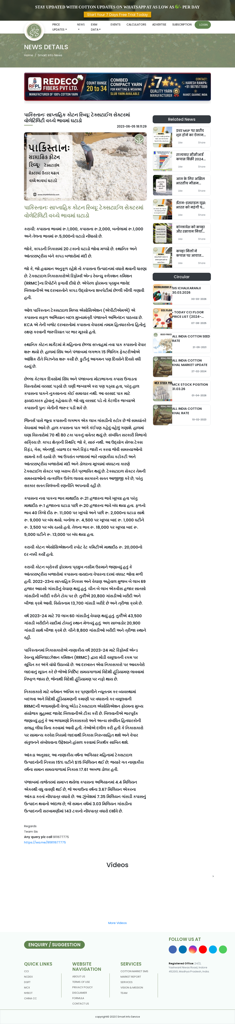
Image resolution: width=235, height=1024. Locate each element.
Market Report (131, 977)
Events (116, 24)
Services (127, 982)
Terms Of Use (81, 982)
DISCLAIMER (79, 993)
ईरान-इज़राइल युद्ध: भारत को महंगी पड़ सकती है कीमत (191, 207)
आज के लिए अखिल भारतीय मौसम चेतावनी (190, 183)
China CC (30, 998)
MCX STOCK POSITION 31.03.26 (190, 386)
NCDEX (28, 977)
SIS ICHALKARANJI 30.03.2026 (186, 290)
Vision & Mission (132, 987)
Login (203, 25)
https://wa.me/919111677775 (45, 842)
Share (201, 142)
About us (78, 976)
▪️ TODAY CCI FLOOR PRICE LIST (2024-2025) (188, 316)
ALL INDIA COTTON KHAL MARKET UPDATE (189, 362)
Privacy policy (82, 987)
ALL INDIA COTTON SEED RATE (191, 338)
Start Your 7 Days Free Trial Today (117, 14)
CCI (26, 971)
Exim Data (94, 27)
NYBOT (28, 993)
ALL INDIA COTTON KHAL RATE (187, 410)
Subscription (182, 24)
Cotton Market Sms (134, 971)
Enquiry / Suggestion (54, 945)
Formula (78, 998)
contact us (80, 1004)
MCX (27, 987)
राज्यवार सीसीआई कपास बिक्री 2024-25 (190, 159)
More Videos (117, 923)
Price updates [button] (58, 27)
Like (180, 142)
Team (124, 993)
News (81, 24)
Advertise (159, 24)
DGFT (27, 982)
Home (28, 55)
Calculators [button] (136, 24)
